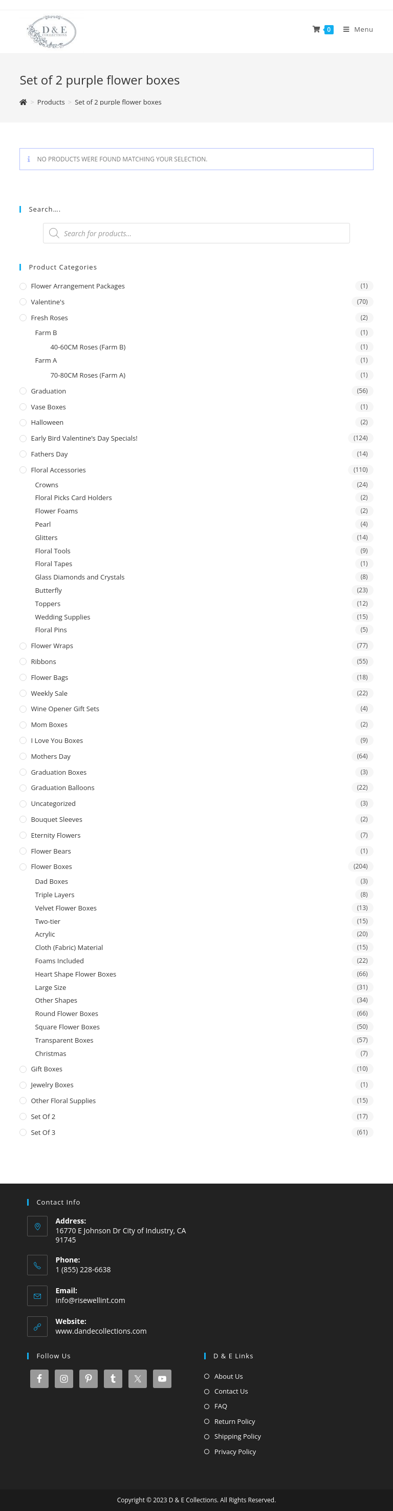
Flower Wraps (52, 645)
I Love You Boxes (57, 740)
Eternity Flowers (55, 835)
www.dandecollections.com (100, 1331)
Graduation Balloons (62, 787)
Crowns (46, 484)
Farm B (46, 332)
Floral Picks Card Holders (73, 497)
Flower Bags (49, 677)
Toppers (47, 603)
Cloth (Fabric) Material (69, 947)
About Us (228, 1376)
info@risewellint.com (90, 1300)
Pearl (43, 524)
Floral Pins (51, 629)
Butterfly (48, 590)
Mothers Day (50, 756)
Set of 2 (43, 1116)
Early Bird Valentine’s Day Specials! (84, 438)
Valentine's (47, 301)
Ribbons (43, 661)
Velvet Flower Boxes (66, 908)
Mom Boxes (49, 724)
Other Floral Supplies (63, 1100)
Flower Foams (56, 510)
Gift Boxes (46, 1068)
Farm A (46, 360)
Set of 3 (43, 1132)
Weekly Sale (49, 693)
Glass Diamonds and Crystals (79, 577)
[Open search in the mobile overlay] (196, 233)
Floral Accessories (58, 469)
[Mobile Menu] (355, 29)
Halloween (47, 422)
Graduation (48, 391)
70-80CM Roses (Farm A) (87, 375)
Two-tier (47, 921)
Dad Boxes (51, 881)
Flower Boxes (51, 866)
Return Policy (234, 1421)
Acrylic (45, 934)
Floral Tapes (53, 563)
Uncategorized (53, 803)
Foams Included (59, 960)
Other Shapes (56, 1000)
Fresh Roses (49, 317)
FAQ (220, 1406)
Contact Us (231, 1391)
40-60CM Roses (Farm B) (87, 346)
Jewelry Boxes (52, 1084)
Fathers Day (49, 454)
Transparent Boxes (64, 1040)
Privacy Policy (235, 1451)
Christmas (50, 1053)
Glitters (46, 537)
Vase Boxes (48, 406)
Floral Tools (52, 550)
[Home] (23, 102)
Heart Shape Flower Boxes (75, 974)
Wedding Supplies (62, 617)
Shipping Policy (237, 1436)
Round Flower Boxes (66, 1013)
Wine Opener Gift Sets (65, 708)
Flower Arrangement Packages (77, 286)
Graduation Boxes (58, 772)
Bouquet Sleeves (56, 819)
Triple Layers (54, 894)
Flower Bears (51, 851)
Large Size (50, 987)
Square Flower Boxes (67, 1026)
